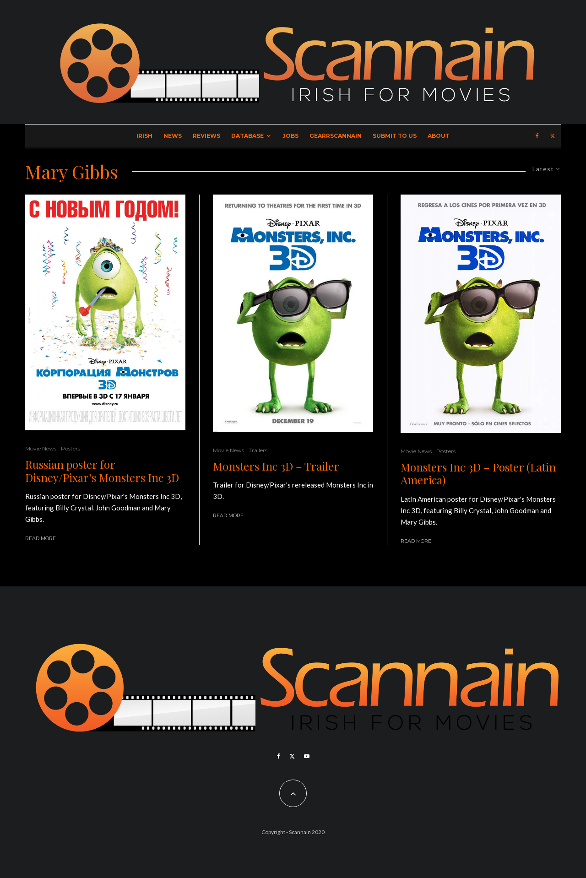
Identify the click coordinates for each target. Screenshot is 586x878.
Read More (40, 538)
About (439, 135)
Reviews (206, 135)
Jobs (290, 135)
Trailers (258, 450)
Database (247, 135)
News (172, 135)
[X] (552, 136)
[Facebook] (537, 136)
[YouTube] (306, 756)
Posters (70, 448)
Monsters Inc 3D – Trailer (276, 466)
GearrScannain (335, 135)
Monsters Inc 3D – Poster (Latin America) (478, 474)
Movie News (40, 448)
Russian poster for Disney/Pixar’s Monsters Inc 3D (102, 471)
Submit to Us (395, 135)
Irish (144, 135)
